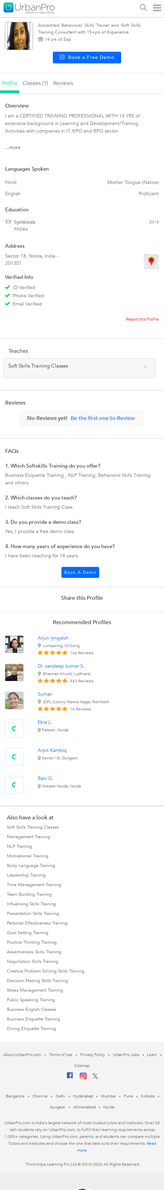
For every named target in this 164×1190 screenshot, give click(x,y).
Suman (45, 694)
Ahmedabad (84, 1107)
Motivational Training (27, 856)
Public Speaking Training (31, 1000)
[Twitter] (95, 1077)
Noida (108, 1107)
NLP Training (19, 846)
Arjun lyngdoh (53, 638)
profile (9, 83)
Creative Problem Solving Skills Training (45, 971)
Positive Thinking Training (32, 942)
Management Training (28, 837)
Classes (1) (35, 83)
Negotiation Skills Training (32, 961)
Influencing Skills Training (31, 904)
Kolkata (147, 1096)
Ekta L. (45, 722)
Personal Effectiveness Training (37, 923)
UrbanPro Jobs (126, 1054)
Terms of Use (60, 1054)
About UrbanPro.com (22, 1054)
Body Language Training (31, 866)
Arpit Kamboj (52, 750)
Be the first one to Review (103, 418)
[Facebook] (70, 1078)
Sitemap (81, 1065)
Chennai (39, 1096)
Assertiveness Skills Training (34, 952)
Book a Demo (80, 572)
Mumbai (108, 1096)
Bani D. (45, 778)
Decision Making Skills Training (37, 981)
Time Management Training (34, 885)
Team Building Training (29, 894)
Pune (128, 1096)
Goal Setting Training (27, 933)
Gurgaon (58, 1107)
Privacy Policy (92, 1054)
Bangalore (15, 1096)
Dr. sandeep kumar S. (61, 666)
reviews (63, 83)
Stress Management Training (35, 990)
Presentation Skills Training (33, 913)
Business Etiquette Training (33, 1019)
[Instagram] (83, 1078)
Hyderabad (83, 1096)
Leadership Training (26, 875)
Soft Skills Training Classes (33, 827)
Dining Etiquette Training (31, 1029)
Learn (152, 1054)
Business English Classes (31, 1009)
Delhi (61, 1096)
